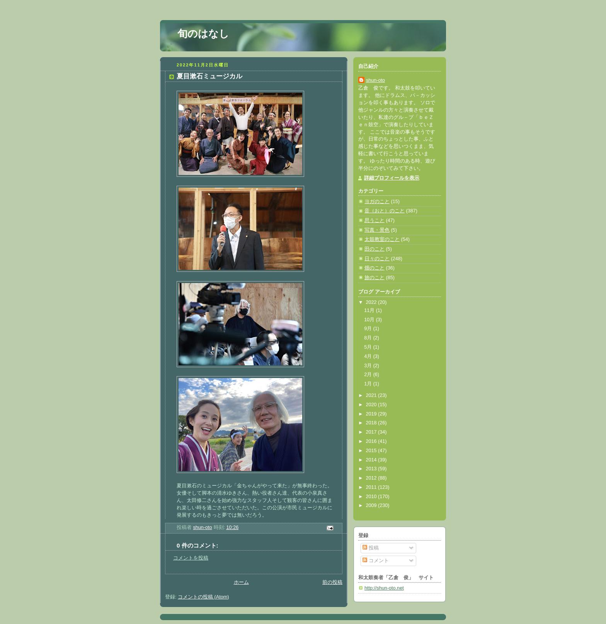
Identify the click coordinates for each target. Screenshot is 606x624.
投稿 (371, 548)
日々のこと (377, 258)
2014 (372, 460)
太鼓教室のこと (382, 239)
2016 (372, 441)
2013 (372, 468)
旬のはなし (203, 33)
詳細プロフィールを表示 (391, 178)
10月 (370, 319)
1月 (368, 384)
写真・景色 (377, 230)
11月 (370, 310)
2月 (368, 374)
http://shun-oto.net (384, 588)
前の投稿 (332, 582)
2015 (372, 450)
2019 (372, 414)
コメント (376, 560)
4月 (368, 356)
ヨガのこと (377, 201)
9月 (368, 328)
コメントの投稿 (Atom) (203, 597)
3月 (368, 365)
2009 (372, 505)
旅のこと (374, 277)
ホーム (241, 582)
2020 (372, 404)
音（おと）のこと (384, 211)
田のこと (374, 249)
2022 (372, 302)
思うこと (374, 220)
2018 (372, 423)
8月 (368, 338)
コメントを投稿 (190, 558)
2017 (372, 432)
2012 (372, 478)
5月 (368, 347)
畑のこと (374, 268)
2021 (372, 395)
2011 (372, 487)
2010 (372, 496)
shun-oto (375, 80)
